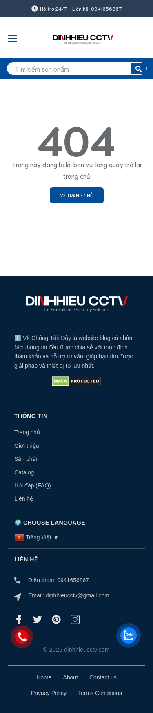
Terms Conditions (100, 693)
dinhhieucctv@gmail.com (77, 595)
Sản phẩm (27, 459)
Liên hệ (23, 498)
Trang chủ (27, 432)
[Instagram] (75, 619)
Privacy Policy (49, 693)
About (70, 677)
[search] (76, 68)
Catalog (24, 472)
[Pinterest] (56, 619)
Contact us (103, 677)
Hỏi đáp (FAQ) (32, 485)
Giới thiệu (26, 446)
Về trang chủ (76, 195)
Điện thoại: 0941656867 (58, 580)
